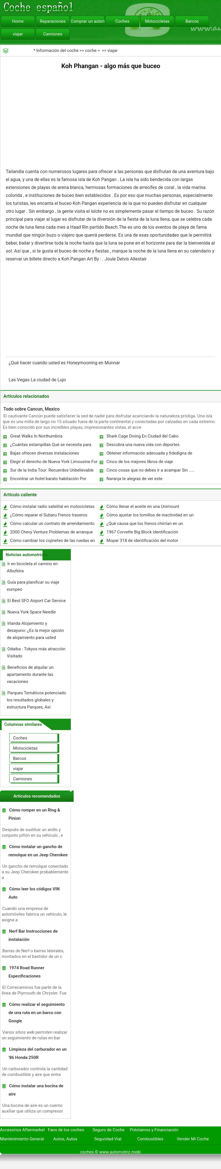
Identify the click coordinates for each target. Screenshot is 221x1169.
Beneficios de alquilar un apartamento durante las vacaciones (30, 674)
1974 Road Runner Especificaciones (26, 972)
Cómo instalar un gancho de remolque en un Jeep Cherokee (38, 850)
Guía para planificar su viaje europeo (33, 586)
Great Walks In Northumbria (36, 436)
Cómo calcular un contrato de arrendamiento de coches (52, 525)
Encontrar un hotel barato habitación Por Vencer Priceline (48, 480)
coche (90, 50)
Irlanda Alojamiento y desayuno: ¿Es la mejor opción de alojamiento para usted (35, 630)
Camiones (52, 34)
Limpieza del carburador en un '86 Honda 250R (37, 1053)
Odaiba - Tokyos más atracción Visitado (36, 652)
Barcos (192, 21)
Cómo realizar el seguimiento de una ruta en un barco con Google (36, 1012)
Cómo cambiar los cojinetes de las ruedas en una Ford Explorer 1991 (52, 542)
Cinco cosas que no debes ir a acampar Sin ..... (150, 470)
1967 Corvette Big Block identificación (142, 532)
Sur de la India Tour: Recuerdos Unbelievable (52, 470)
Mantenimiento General (22, 1138)
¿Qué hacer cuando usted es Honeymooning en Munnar (65, 362)
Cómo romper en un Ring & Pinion (34, 814)
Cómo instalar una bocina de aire (35, 1090)
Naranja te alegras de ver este (134, 478)
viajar (18, 34)
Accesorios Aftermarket (22, 1129)
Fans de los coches (66, 1129)
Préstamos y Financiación (154, 1129)
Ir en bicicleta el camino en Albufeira (32, 567)
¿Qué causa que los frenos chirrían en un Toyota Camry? (144, 525)
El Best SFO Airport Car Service (36, 600)
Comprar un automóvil (88, 21)
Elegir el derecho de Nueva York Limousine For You (53, 463)
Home (18, 21)
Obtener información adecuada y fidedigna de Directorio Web (149, 454)
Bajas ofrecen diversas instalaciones (44, 453)
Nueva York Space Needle (31, 612)
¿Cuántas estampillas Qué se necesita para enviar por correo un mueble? (50, 446)
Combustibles (150, 1138)
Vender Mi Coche (193, 1138)
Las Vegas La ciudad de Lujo (38, 379)
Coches (122, 21)
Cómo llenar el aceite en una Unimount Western (142, 508)
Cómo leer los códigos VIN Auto (34, 893)
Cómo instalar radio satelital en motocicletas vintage (52, 508)
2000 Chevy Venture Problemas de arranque (51, 532)
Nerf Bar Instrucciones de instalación (33, 935)
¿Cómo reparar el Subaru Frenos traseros (48, 515)
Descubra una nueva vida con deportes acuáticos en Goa (143, 446)
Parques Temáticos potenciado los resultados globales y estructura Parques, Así (36, 700)
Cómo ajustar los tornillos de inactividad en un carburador (150, 516)
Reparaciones (53, 21)
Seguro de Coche (109, 1129)
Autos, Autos (65, 1138)
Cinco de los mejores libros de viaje (140, 461)
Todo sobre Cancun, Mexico (31, 409)
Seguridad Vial (107, 1138)
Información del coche (57, 50)
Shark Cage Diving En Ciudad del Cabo (142, 436)
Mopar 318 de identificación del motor (142, 540)
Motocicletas (157, 21)
